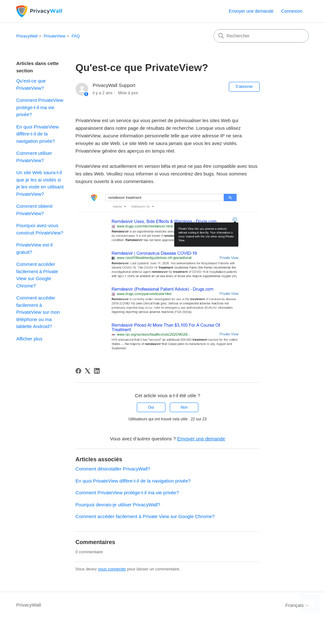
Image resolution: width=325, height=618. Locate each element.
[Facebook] (78, 371)
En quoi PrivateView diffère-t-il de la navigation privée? (37, 134)
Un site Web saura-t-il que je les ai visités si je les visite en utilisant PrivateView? (39, 183)
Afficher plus (29, 338)
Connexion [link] (291, 11)
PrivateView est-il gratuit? (34, 248)
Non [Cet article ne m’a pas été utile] (184, 407)
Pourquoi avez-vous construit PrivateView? (39, 229)
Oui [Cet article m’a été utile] (151, 407)
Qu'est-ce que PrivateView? (31, 84)
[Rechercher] (261, 36)
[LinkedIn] (97, 371)
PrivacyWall (26, 36)
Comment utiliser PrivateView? (34, 156)
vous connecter (112, 569)
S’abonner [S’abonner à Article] (244, 86)
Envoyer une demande (251, 11)
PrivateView (54, 36)
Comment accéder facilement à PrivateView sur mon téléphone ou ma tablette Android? (38, 312)
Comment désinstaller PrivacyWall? (113, 468)
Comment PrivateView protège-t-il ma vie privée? (39, 107)
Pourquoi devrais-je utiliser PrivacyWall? (118, 504)
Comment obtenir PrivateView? (34, 209)
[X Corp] (87, 371)
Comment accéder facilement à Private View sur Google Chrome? (37, 274)
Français (297, 605)
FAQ (75, 36)
